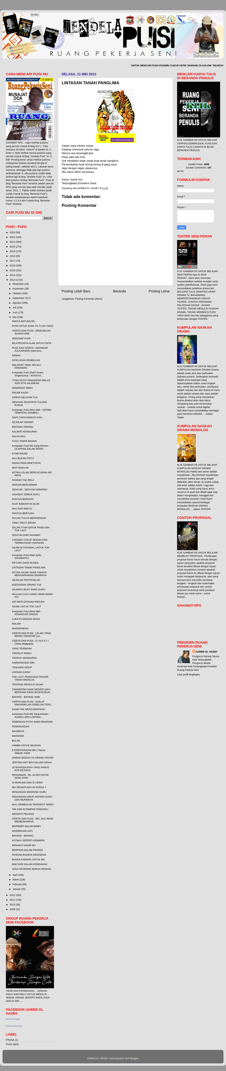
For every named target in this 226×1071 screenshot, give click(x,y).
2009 (13, 909)
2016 (13, 265)
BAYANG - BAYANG (23, 835)
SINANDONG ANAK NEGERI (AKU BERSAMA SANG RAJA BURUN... (32, 691)
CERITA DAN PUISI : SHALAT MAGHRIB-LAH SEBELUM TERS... (32, 703)
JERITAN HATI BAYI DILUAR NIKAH (32, 762)
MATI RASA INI (20, 467)
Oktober (17, 293)
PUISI (9, 1044)
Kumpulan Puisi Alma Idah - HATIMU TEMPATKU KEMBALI (32, 411)
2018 (13, 256)
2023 (13, 232)
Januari (17, 889)
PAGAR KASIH (20, 392)
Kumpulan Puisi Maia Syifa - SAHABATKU (27, 556)
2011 (13, 899)
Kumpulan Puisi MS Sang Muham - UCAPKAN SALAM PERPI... (31, 447)
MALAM (16, 623)
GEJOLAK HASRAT (23, 422)
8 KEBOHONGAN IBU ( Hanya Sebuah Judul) (28, 751)
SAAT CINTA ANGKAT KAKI (27, 417)
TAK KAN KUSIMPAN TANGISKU (30, 809)
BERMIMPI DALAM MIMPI (26, 826)
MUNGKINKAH (20, 628)
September (19, 298)
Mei (15, 317)
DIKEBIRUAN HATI (22, 831)
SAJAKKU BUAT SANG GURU (28, 589)
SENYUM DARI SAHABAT (26, 535)
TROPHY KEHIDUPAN (24, 658)
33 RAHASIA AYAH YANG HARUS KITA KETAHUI (30, 769)
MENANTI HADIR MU (24, 845)
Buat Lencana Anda (14, 1026)
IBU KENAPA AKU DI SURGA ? (29, 787)
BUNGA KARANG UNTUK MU (28, 859)
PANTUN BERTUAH (23, 513)
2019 (13, 251)
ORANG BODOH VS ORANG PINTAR (32, 757)
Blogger (134, 1058)
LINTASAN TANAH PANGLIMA (28, 567)
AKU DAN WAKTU (22, 508)
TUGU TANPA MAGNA (24, 441)
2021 (13, 242)
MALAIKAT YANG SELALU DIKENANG (26, 366)
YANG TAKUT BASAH (24, 522)
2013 (13, 280)
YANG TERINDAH (22, 648)
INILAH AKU (18, 436)
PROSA (10, 1040)
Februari (17, 884)
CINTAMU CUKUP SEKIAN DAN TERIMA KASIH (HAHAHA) (29, 541)
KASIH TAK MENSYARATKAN (28, 709)
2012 (13, 895)
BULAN (16, 740)
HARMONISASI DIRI (23, 662)
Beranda (119, 291)
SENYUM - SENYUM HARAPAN (29, 489)
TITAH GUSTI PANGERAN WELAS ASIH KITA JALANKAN (31, 382)
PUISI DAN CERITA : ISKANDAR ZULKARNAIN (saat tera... (30, 349)
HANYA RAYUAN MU (23, 321)
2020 (13, 246)
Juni (15, 312)
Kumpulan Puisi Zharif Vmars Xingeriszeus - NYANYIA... (27, 374)
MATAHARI (18, 736)
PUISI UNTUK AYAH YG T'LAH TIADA (32, 326)
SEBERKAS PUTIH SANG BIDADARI (32, 721)
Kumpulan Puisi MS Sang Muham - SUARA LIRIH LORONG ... (31, 715)
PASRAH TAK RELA (23, 480)
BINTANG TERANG (22, 427)
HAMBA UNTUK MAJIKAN (26, 745)
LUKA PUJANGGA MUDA (26, 619)
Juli (15, 307)
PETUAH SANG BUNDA (25, 562)
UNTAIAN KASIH (21, 672)
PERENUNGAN (20, 726)
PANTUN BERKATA (22, 499)
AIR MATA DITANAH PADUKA (28, 601)
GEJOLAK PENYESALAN (26, 580)
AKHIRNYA (18, 731)
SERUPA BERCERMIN (24, 484)
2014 (13, 275)
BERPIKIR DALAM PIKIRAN (27, 850)
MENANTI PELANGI (23, 814)
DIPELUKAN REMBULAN (26, 360)
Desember (18, 284)
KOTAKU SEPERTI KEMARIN (28, 840)
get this (180, 171)
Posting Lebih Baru (76, 291)
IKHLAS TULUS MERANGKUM (29, 518)
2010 (13, 904)
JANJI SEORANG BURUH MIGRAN (31, 869)
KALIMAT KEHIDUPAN (24, 431)
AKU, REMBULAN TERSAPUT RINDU (33, 804)
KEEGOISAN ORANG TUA (26, 584)
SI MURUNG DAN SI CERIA (27, 782)
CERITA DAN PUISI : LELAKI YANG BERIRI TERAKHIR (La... (31, 634)
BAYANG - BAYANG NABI (26, 697)
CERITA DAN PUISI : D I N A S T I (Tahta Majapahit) (30, 642)
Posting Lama (159, 291)
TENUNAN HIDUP (22, 667)
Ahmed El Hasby (13, 1019)
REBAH (16, 355)
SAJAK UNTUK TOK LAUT (26, 606)
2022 (13, 237)
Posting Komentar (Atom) (88, 298)
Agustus (17, 302)
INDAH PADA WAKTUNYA (26, 463)
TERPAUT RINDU (21, 653)
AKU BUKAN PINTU (23, 458)
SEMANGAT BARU (22, 388)
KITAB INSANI (20, 453)
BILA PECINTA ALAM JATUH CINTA (31, 343)
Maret (16, 879)
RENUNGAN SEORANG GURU (29, 792)
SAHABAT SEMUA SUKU (26, 494)
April (15, 875)
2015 (13, 270)
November (18, 288)
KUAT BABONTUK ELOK (25, 504)
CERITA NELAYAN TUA (25, 397)
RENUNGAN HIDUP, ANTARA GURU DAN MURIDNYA (32, 798)
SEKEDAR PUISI (21, 338)
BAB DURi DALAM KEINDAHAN (29, 864)
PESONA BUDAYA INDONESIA (29, 854)
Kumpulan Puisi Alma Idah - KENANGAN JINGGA (27, 613)
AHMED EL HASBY (207, 651)
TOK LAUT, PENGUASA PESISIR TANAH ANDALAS (30, 678)
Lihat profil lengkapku (188, 674)
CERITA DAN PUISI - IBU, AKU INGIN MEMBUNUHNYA (32, 820)
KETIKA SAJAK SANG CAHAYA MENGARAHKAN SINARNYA (29, 574)
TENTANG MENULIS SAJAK (27, 684)
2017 (13, 260)
